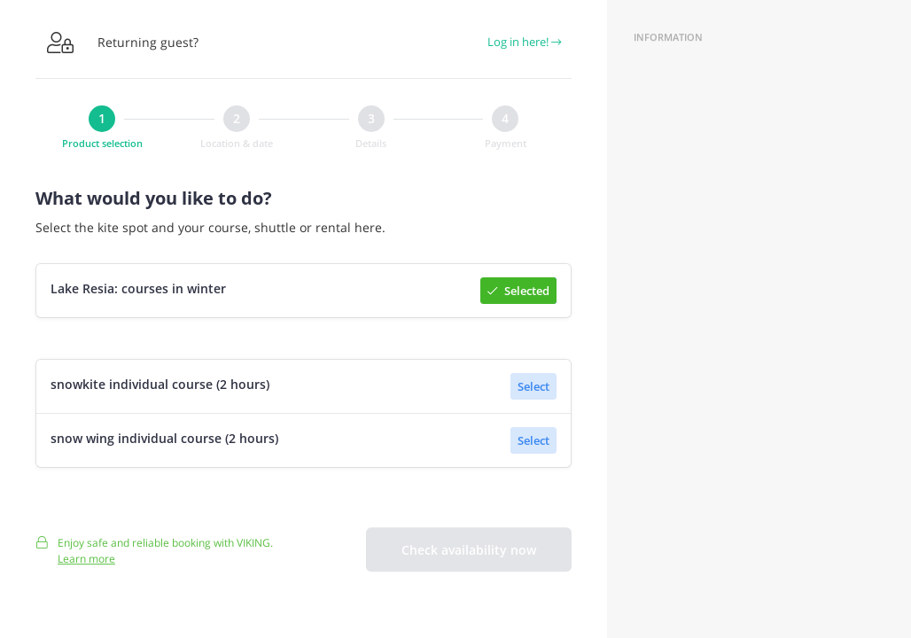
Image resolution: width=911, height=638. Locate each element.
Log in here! (524, 42)
